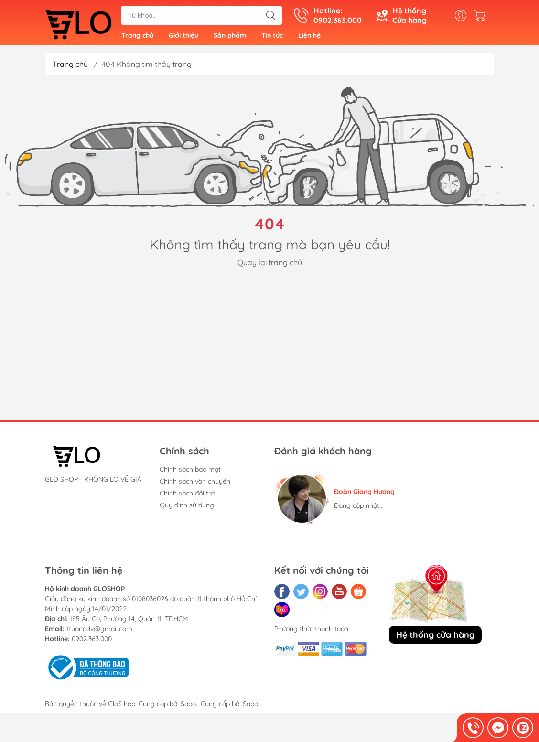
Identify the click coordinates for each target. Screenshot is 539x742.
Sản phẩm (230, 37)
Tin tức (272, 37)
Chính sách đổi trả (187, 496)
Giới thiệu (183, 37)
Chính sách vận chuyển (195, 484)
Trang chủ (137, 37)
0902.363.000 (92, 642)
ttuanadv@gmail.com (99, 632)
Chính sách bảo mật (190, 472)
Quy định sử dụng (187, 508)
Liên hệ (309, 37)
